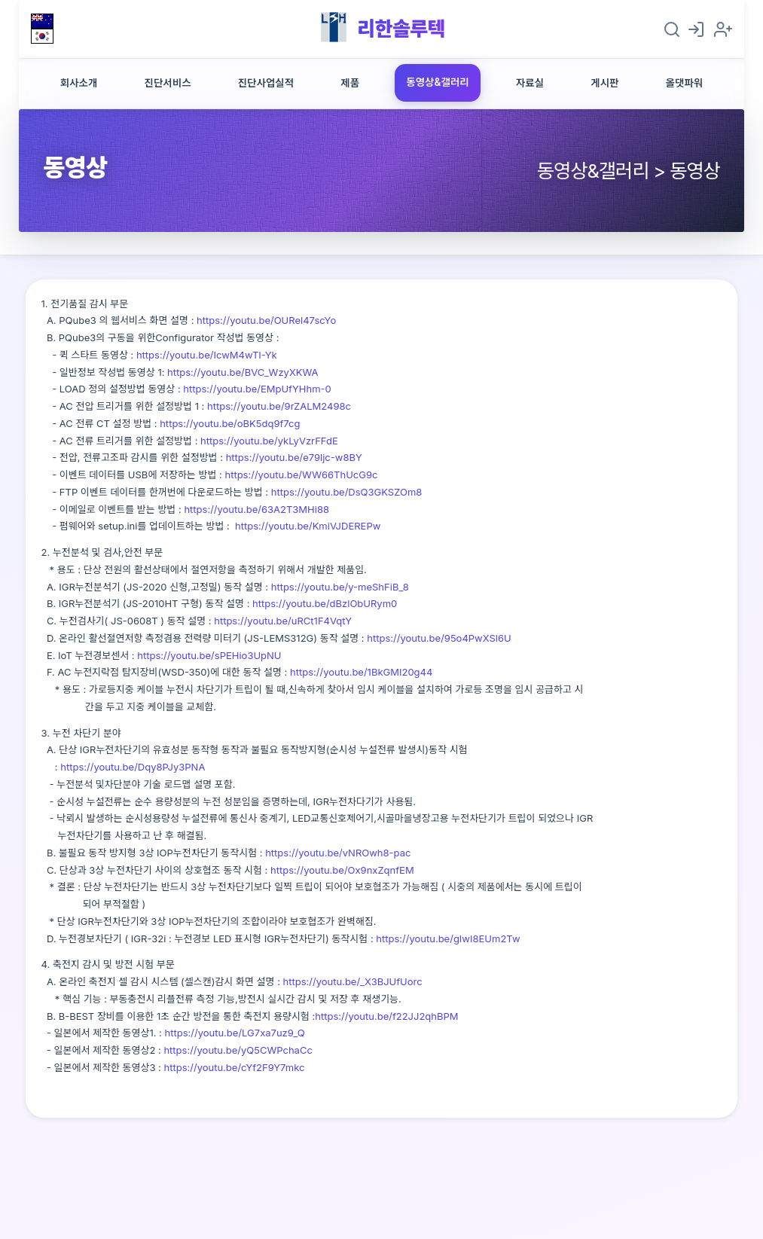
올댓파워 (684, 83)
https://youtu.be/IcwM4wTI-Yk (206, 355)
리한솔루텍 (400, 29)
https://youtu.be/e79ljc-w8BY (294, 457)
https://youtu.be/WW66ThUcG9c (300, 474)
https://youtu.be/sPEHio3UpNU (209, 655)
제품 (349, 83)
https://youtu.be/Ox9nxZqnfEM (342, 870)
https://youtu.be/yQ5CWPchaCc (237, 1050)
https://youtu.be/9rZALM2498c (277, 406)
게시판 (604, 83)
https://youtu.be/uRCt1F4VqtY (283, 621)
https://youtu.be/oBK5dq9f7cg (230, 423)
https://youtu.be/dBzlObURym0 (324, 603)
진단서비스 (167, 83)
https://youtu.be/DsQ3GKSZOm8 (347, 492)
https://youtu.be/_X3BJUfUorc (353, 981)
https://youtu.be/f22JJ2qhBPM (386, 1016)
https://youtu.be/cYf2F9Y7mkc (234, 1067)
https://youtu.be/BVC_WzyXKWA (242, 372)
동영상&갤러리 (437, 82)
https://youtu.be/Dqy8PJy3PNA (132, 767)
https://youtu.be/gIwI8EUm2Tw (448, 938)
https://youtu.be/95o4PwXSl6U (439, 638)
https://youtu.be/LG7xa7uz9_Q (235, 1033)
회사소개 (79, 83)
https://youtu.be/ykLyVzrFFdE (267, 441)
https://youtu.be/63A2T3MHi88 (256, 509)
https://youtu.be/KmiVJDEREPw (307, 526)
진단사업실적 (266, 83)
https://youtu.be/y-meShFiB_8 (340, 587)
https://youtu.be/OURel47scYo (266, 320)
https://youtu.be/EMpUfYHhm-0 (257, 389)
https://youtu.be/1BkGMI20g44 (361, 672)
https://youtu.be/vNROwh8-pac (337, 853)
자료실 (530, 83)
